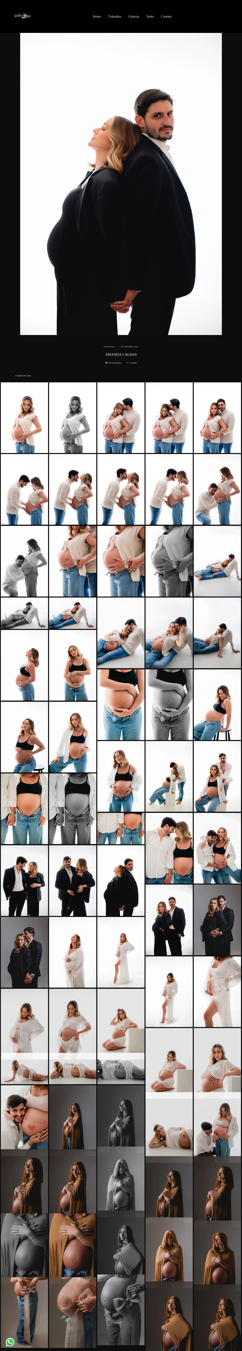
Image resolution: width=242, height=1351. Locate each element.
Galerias (133, 16)
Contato (166, 16)
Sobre (150, 16)
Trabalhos (114, 16)
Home (97, 16)
